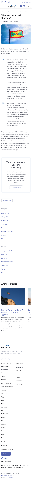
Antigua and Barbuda (8, 251)
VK (5, 2)
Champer (10, 477)
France (3, 438)
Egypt (3, 397)
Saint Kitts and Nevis (7, 262)
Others (3, 235)
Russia (3, 431)
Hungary (3, 417)
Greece (3, 427)
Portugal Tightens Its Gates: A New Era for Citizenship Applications (12, 312)
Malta (3, 400)
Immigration (5, 220)
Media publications (7, 231)
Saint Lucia (4, 265)
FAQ (2, 239)
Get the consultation (16, 187)
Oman (3, 441)
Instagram (9, 2)
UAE (2, 272)
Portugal (3, 424)
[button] (3, 6)
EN (28, 6)
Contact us (6, 454)
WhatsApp (24, 6)
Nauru (3, 404)
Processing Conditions (7, 475)
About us (18, 370)
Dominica (4, 258)
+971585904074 (26, 2)
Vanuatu (3, 390)
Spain (2, 420)
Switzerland (4, 414)
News (3, 228)
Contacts (18, 377)
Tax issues (4, 224)
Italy (2, 434)
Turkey (3, 269)
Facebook (2, 2)
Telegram (21, 6)
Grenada (25, 141)
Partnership (19, 381)
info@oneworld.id (6, 461)
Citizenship (4, 217)
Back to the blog (7, 200)
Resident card (5, 213)
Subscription (19, 384)
